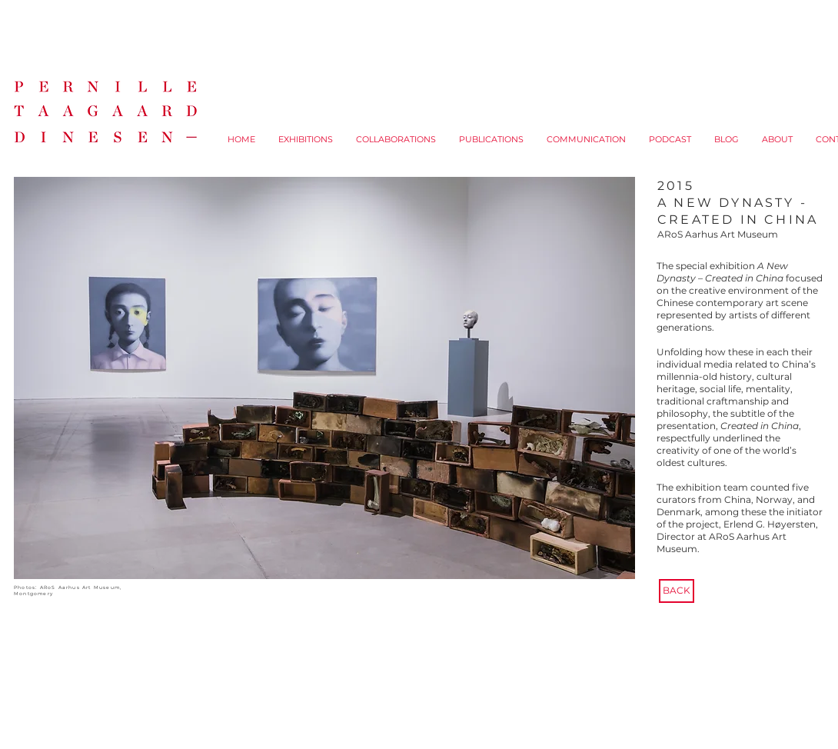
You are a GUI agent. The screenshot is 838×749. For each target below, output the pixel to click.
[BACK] (676, 591)
